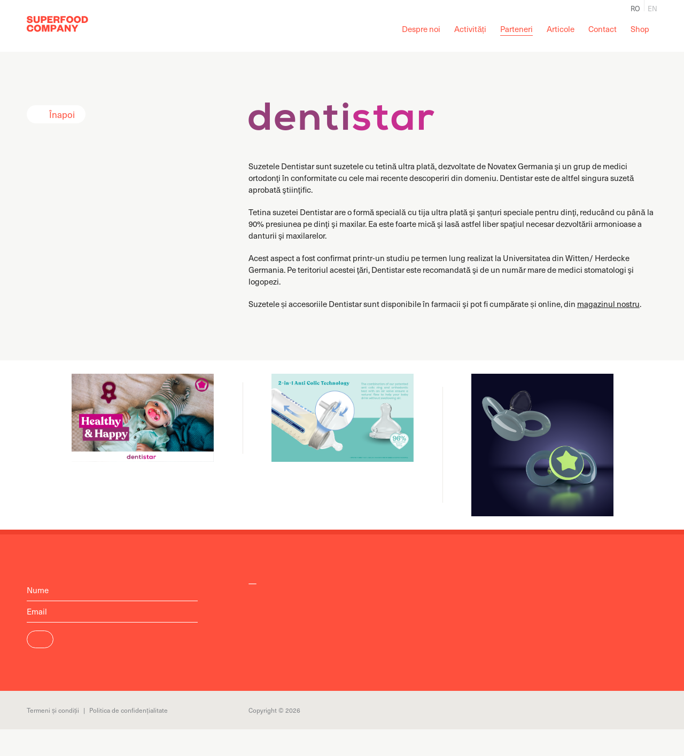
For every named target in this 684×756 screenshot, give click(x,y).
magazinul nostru (608, 304)
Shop (640, 29)
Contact (602, 29)
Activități (470, 29)
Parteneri (516, 29)
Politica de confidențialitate (128, 710)
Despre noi (421, 29)
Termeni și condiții (53, 710)
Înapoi (62, 114)
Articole (560, 29)
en (652, 7)
